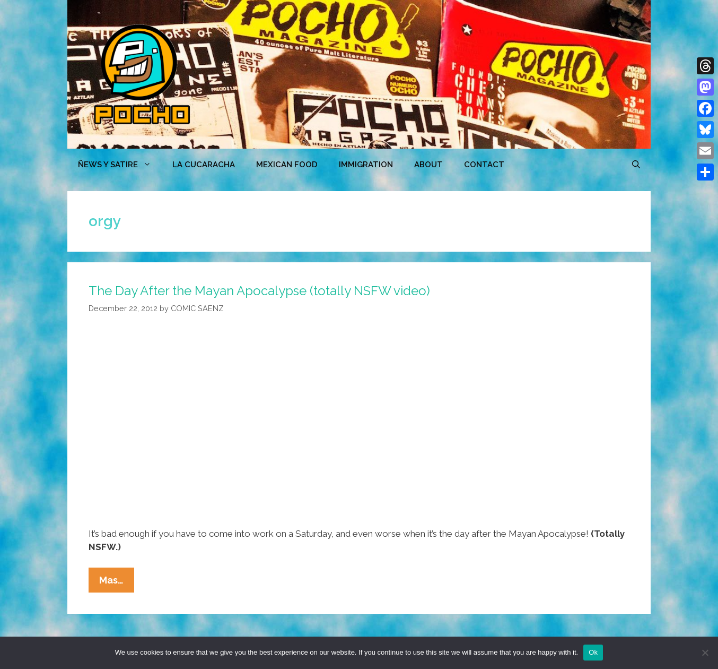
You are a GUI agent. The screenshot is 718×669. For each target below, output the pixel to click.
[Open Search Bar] (636, 165)
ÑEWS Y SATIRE (120, 165)
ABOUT (428, 164)
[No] (704, 652)
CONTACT (484, 164)
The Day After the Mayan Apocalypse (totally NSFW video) (259, 290)
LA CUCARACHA (203, 164)
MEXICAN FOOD (287, 164)
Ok (593, 652)
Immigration (366, 164)
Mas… (116, 582)
